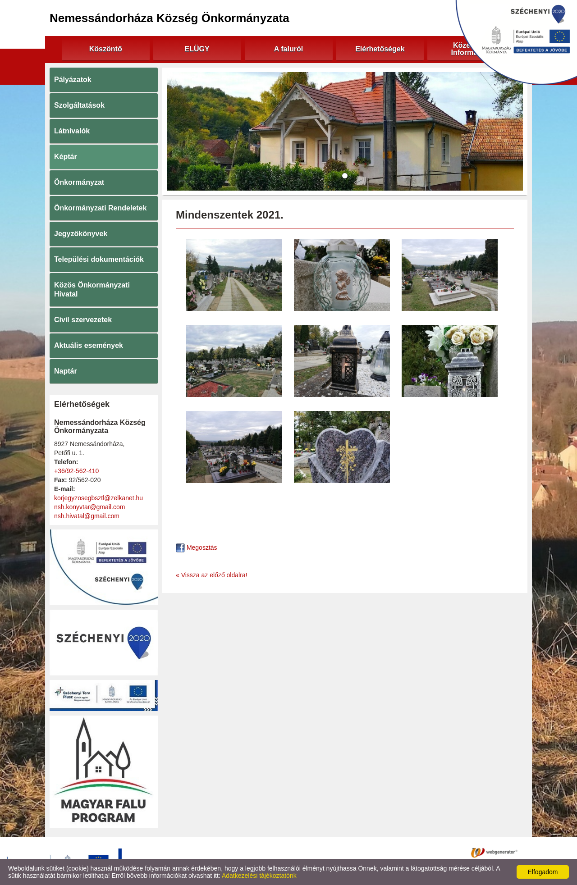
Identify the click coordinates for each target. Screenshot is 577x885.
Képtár (65, 156)
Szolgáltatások (79, 105)
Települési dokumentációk (99, 259)
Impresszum (369, 852)
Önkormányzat (79, 182)
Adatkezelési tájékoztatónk (259, 875)
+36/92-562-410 (76, 470)
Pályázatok (73, 79)
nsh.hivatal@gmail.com (86, 516)
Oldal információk (318, 852)
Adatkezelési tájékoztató (252, 852)
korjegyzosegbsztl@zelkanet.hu (98, 498)
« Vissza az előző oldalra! (211, 575)
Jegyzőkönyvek (80, 233)
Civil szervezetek (83, 320)
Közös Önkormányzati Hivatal (92, 289)
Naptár (65, 371)
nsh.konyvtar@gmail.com (89, 507)
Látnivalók (72, 131)
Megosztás (196, 547)
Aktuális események (88, 345)
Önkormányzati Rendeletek (100, 208)
